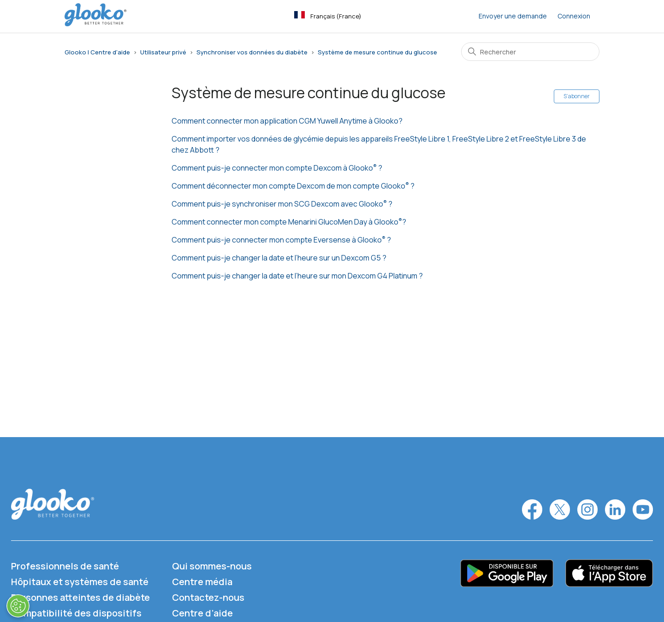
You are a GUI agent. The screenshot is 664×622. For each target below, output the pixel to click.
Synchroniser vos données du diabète (252, 52)
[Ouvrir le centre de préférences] (17, 605)
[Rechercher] (530, 51)
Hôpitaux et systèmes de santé (79, 581)
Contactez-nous (208, 597)
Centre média (202, 581)
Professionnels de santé (65, 566)
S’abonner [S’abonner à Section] (576, 96)
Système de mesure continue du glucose (377, 52)
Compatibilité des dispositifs (76, 613)
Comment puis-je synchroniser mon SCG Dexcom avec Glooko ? (282, 204)
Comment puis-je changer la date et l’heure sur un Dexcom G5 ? (279, 258)
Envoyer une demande (513, 16)
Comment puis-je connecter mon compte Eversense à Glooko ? (281, 240)
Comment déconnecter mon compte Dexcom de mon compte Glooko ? (293, 186)
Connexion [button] (573, 16)
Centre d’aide (202, 613)
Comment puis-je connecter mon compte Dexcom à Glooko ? (277, 168)
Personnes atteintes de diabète (80, 597)
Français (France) (328, 15)
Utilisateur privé (163, 52)
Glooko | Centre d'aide (97, 52)
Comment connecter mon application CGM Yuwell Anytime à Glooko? (287, 121)
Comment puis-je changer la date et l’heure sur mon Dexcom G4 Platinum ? (297, 276)
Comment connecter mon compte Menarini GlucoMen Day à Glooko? (289, 222)
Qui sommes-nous (212, 566)
